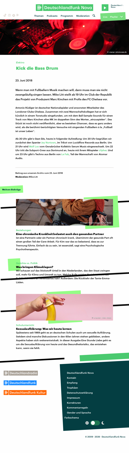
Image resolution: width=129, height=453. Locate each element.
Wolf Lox (34, 146)
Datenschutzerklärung (80, 392)
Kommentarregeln (77, 407)
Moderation (83, 15)
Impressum (73, 397)
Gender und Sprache (79, 412)
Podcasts (52, 15)
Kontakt (71, 377)
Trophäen (72, 387)
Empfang (72, 382)
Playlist (114, 16)
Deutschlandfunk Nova (80, 372)
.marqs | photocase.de (118, 52)
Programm (67, 15)
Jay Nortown (48, 142)
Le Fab (65, 154)
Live (105, 16)
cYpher (103, 150)
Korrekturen (74, 402)
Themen (39, 15)
